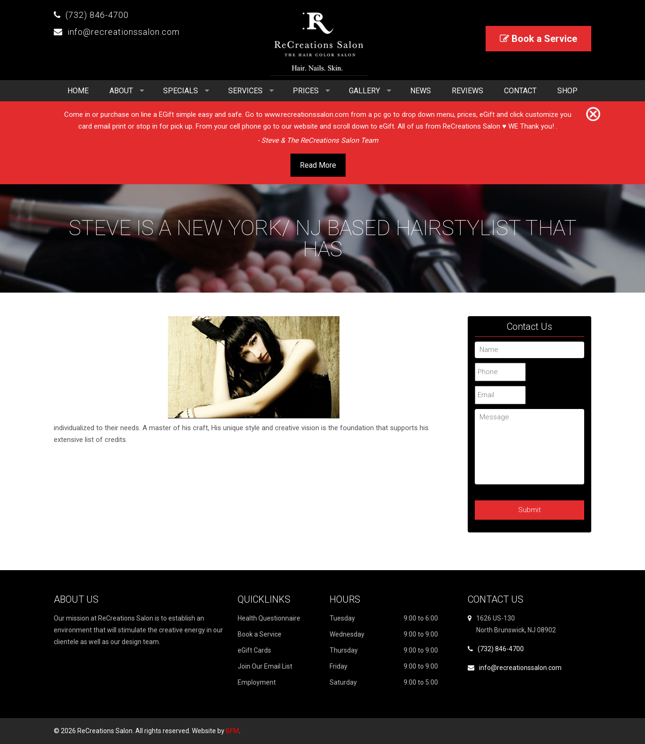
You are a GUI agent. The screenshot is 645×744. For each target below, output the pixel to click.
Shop (567, 90)
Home (78, 90)
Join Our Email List (265, 666)
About (121, 90)
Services (245, 90)
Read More (318, 165)
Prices (306, 90)
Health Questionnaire (269, 618)
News (420, 90)
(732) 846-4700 (97, 15)
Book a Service (538, 38)
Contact (520, 90)
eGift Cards (254, 650)
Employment (257, 682)
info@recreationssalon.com (123, 32)
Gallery (364, 90)
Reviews (467, 90)
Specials (180, 90)
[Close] (593, 114)
